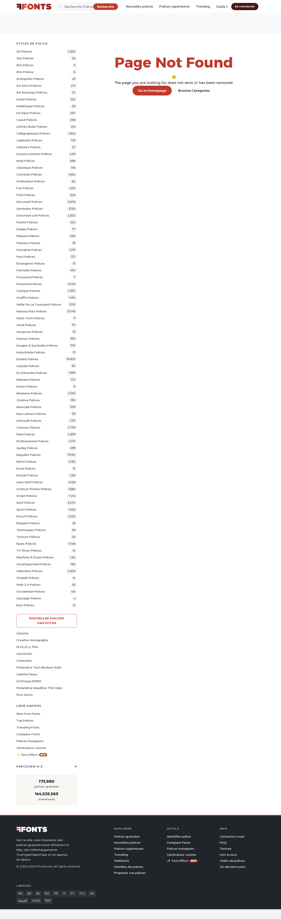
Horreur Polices (28, 339)
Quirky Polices (27, 448)
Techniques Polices (31, 530)
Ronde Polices (27, 475)
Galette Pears (26, 674)
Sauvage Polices (28, 598)
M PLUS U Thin (27, 647)
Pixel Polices (25, 434)
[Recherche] (87, 7)
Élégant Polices (28, 523)
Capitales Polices (29, 140)
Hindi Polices (26, 325)
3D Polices (24, 51)
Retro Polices (26, 462)
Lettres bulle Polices (31, 126)
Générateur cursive (31, 748)
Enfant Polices (27, 359)
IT (64, 893)
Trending (203, 6)
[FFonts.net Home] (34, 7)
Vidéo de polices (232, 861)
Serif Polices (25, 503)
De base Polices (28, 113)
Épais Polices (26, 544)
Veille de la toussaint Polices (38, 304)
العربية (22, 900)
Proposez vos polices (130, 873)
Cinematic (24, 660)
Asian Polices (26, 99)
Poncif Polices (26, 516)
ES (38, 893)
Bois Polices (25, 605)
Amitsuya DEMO (28, 681)
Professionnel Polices (32, 441)
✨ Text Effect (31, 755)
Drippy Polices (27, 229)
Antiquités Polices (30, 79)
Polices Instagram (30, 741)
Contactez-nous (232, 836)
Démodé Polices (28, 421)
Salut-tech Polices (30, 318)
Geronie (22, 633)
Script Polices (26, 496)
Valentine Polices (29, 571)
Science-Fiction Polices (34, 489)
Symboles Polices (29, 208)
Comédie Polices (29, 174)
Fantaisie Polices (29, 250)
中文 (82, 893)
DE (29, 893)
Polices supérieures (174, 6)
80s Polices (25, 72)
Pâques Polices (27, 236)
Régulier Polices (28, 455)
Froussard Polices (29, 277)
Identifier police (179, 836)
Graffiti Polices (27, 297)
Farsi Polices (25, 256)
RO (47, 893)
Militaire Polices (28, 380)
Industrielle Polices (30, 352)
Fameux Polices (28, 243)
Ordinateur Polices (30, 181)
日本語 (36, 900)
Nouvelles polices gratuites (46, 620)
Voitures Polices (28, 147)
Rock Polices (26, 468)
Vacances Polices (29, 332)
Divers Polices (26, 386)
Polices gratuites (127, 836)
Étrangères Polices (30, 263)
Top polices (25, 720)
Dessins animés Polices (34, 154)
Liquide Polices (27, 366)
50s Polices (25, 58)
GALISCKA (24, 654)
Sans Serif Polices (29, 482)
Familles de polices (128, 867)
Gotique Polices (28, 291)
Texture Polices (28, 537)
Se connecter (245, 6)
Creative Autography (32, 640)
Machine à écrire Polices (35, 557)
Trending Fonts (28, 727)
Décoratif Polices (29, 202)
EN (20, 893)
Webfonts (121, 861)
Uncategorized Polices (33, 564)
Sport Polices (26, 509)
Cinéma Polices (28, 400)
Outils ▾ (222, 7)
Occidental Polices (30, 591)
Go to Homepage (152, 91)
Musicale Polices (28, 407)
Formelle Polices (28, 270)
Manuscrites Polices (31, 311)
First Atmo (24, 695)
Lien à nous (228, 855)
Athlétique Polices (30, 106)
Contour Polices (28, 427)
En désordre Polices (31, 373)
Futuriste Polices (29, 284)
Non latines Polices (31, 414)
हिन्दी (48, 900)
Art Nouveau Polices (31, 92)
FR (56, 893)
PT (73, 893)
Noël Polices (25, 161)
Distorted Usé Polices (32, 215)
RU (92, 893)
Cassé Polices (26, 120)
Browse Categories (194, 91)
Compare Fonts (28, 734)
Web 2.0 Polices (28, 585)
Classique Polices (29, 167)
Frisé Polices (25, 195)
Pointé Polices (27, 222)
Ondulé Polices (27, 578)
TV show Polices (29, 550)
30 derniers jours (232, 867)
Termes (225, 848)
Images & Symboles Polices (37, 345)
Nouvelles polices (139, 6)
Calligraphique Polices (33, 133)
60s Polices (25, 65)
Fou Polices (25, 188)
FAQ (223, 842)
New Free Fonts (28, 714)
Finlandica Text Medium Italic (39, 667)
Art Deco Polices (29, 85)
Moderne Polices (29, 393)
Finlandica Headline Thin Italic (39, 688)
